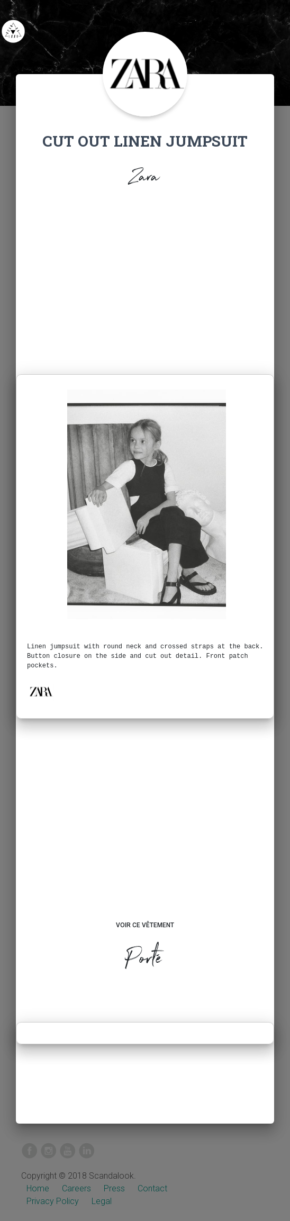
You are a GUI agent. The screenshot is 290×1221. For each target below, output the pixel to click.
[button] (41, 692)
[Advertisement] (145, 284)
